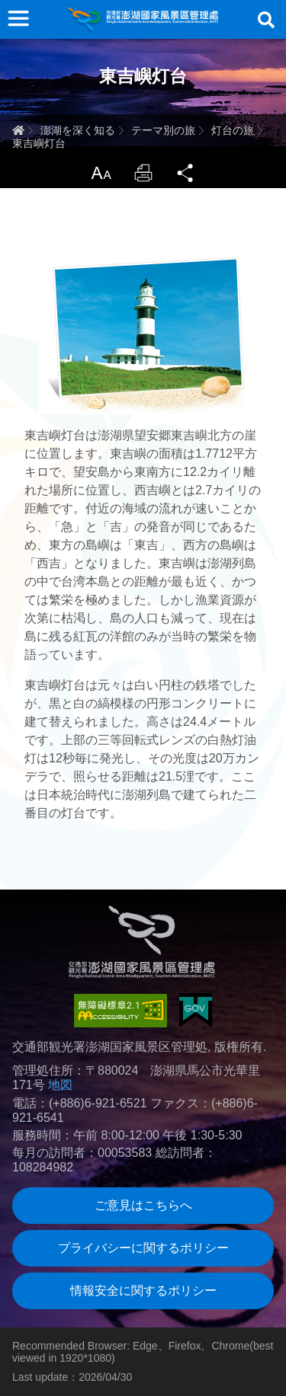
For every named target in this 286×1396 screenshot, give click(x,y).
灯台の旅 (232, 130)
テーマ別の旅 (163, 130)
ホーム (18, 130)
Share (186, 173)
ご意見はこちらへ (143, 1205)
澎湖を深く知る (77, 130)
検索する (266, 20)
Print (143, 173)
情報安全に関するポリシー (143, 1290)
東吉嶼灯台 (39, 143)
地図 (60, 1084)
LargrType (100, 173)
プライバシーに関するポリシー (143, 1247)
